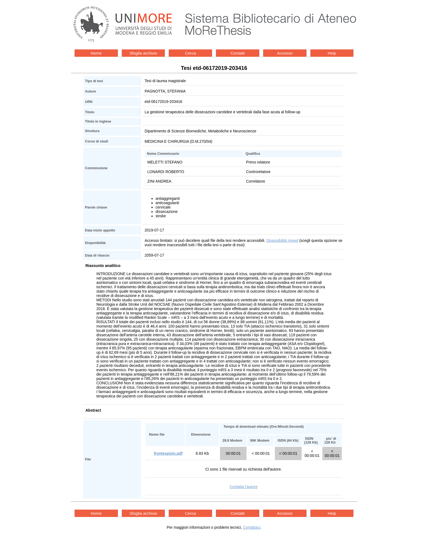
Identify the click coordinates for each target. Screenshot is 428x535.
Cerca (190, 53)
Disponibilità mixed (282, 240)
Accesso (285, 53)
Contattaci (251, 527)
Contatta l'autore (243, 487)
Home (96, 53)
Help (332, 53)
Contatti (238, 53)
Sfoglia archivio (143, 53)
